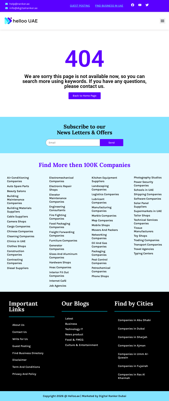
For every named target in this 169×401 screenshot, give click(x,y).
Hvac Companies (60, 267)
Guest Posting (80, 5)
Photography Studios (148, 177)
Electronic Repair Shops (60, 187)
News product (74, 334)
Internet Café (57, 280)
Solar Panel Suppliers (141, 204)
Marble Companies (104, 215)
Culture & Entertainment (81, 345)
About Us (18, 325)
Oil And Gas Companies (99, 244)
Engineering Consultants (57, 208)
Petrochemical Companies (101, 269)
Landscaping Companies (100, 187)
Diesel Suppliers (17, 268)
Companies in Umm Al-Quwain (133, 355)
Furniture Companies (63, 240)
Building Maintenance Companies (15, 199)
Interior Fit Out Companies (59, 274)
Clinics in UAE (16, 241)
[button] (162, 21)
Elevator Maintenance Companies (57, 198)
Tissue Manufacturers (143, 229)
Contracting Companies (15, 261)
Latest (69, 318)
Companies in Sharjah (132, 337)
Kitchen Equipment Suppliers (104, 179)
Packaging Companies (99, 253)
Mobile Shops (101, 225)
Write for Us (20, 339)
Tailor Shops (142, 215)
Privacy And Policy (24, 374)
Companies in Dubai (131, 328)
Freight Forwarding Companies (61, 233)
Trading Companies (146, 240)
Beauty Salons (16, 191)
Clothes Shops (16, 246)
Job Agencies (57, 285)
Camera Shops (16, 221)
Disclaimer (19, 359)
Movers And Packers (105, 230)
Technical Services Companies (146, 221)
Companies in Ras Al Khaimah (131, 376)
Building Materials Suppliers (19, 209)
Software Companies (147, 198)
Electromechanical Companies (61, 179)
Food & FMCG (74, 339)
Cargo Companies (18, 226)
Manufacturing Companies (101, 209)
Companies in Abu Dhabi (134, 320)
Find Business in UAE (109, 5)
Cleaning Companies (20, 236)
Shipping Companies (148, 194)
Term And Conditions (26, 367)
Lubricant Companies (99, 200)
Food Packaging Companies (59, 225)
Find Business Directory (27, 353)
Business (71, 323)
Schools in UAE (144, 189)
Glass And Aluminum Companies (63, 255)
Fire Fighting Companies (57, 216)
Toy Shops (140, 235)
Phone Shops (100, 276)
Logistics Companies (105, 194)
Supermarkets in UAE (148, 211)
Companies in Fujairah (133, 366)
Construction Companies (15, 252)
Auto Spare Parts (18, 186)
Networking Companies (99, 236)
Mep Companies (102, 220)
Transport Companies (148, 244)
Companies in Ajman (132, 345)
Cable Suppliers (17, 216)
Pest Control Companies (100, 261)
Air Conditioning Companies (18, 179)
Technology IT (74, 329)
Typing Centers (143, 253)
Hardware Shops (60, 262)
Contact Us (19, 332)
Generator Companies (56, 247)
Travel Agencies (144, 249)
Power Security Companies (143, 183)
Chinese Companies (20, 231)
